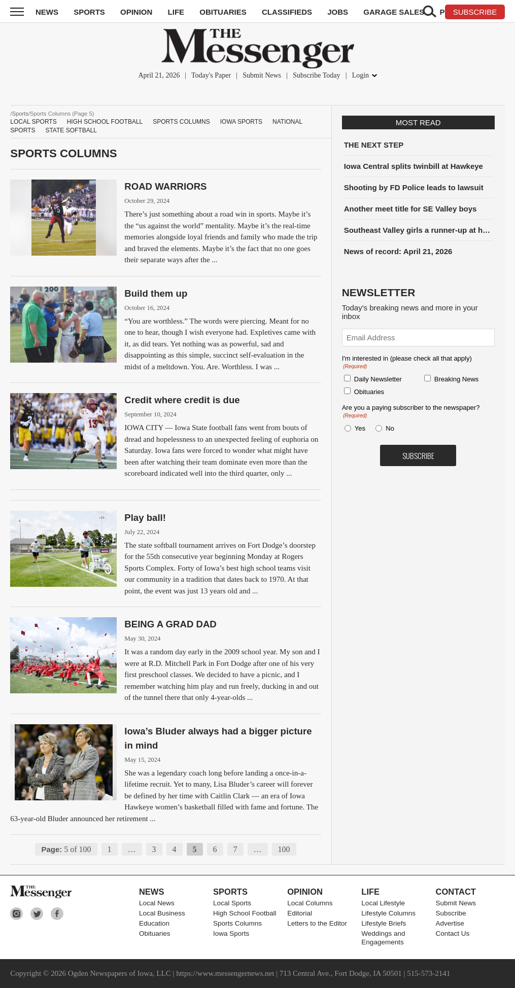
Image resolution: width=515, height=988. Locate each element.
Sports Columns (181, 121)
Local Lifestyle (383, 903)
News (47, 12)
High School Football (105, 121)
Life (176, 12)
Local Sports (33, 121)
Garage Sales (393, 12)
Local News (157, 903)
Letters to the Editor (317, 923)
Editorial (299, 913)
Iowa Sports (241, 121)
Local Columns (309, 903)
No (390, 428)
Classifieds (287, 12)
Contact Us (453, 933)
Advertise (450, 923)
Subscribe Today (316, 75)
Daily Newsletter (378, 379)
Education (154, 923)
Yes (358, 428)
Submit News (262, 75)
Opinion (136, 12)
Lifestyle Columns (388, 913)
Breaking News (456, 379)
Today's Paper (211, 75)
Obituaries (223, 12)
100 (284, 849)
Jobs (337, 12)
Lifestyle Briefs (383, 923)
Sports (89, 12)
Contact (456, 891)
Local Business (162, 913)
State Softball (71, 130)
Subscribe (451, 913)
